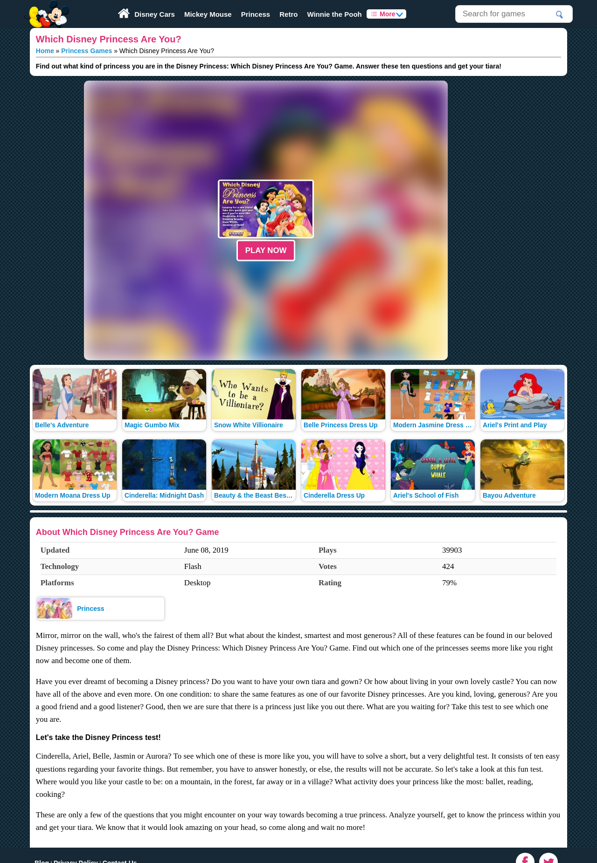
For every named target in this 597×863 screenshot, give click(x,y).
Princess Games (86, 51)
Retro (288, 14)
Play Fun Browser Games (45, 6)
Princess (256, 14)
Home (45, 51)
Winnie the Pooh (334, 14)
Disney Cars (154, 14)
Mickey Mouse (208, 14)
